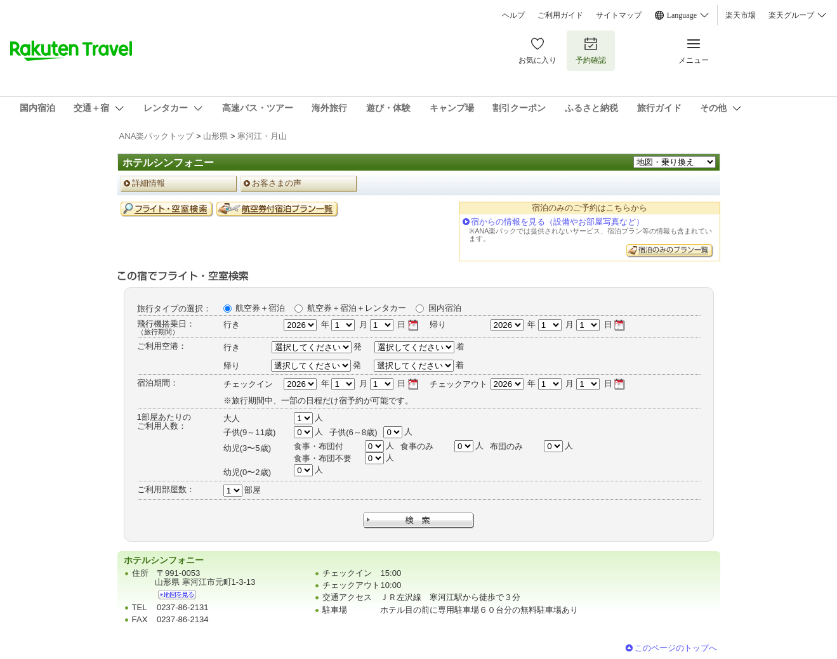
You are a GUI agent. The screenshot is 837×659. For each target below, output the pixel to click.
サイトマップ (619, 15)
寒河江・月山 (262, 136)
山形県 (215, 136)
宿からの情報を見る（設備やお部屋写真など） (557, 221)
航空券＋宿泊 (260, 308)
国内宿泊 (444, 308)
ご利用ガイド (560, 15)
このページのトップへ (676, 648)
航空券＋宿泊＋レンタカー (356, 308)
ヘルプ (513, 15)
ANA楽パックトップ (156, 136)
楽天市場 (740, 15)
